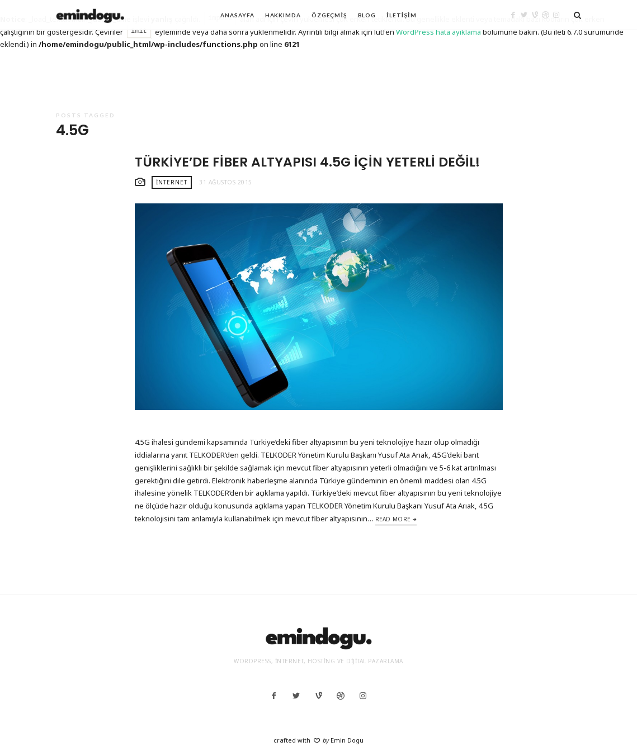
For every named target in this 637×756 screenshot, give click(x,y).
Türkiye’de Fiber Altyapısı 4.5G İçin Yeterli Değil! (307, 162)
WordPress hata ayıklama (438, 32)
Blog (367, 15)
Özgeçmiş (329, 15)
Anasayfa (237, 15)
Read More (393, 519)
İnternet (171, 182)
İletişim (401, 15)
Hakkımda (283, 15)
